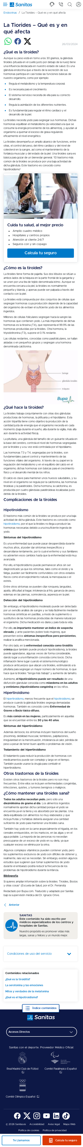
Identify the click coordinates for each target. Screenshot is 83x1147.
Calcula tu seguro (66, 1140)
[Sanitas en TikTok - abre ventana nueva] (66, 1118)
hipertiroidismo (14, 698)
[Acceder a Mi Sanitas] (78, 4)
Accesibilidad (36, 1124)
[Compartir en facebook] (17, 44)
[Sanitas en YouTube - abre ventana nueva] (46, 1118)
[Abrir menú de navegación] (4, 4)
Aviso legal (54, 1124)
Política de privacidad (55, 1130)
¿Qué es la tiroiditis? (17, 979)
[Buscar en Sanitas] (69, 4)
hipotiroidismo (12, 524)
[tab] (52, 4)
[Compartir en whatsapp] (8, 44)
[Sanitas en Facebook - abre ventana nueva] (17, 1118)
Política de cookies (28, 1130)
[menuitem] (12, 13)
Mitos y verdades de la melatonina (27, 991)
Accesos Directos (19, 1032)
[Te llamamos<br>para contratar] (52, 4)
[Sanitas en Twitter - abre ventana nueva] (27, 1118)
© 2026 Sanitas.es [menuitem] (16, 1124)
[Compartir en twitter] (27, 44)
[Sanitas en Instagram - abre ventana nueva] (36, 1118)
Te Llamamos (21, 1140)
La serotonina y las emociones (24, 985)
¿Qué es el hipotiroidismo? (21, 997)
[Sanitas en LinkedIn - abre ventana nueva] (56, 1118)
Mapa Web (69, 1124)
